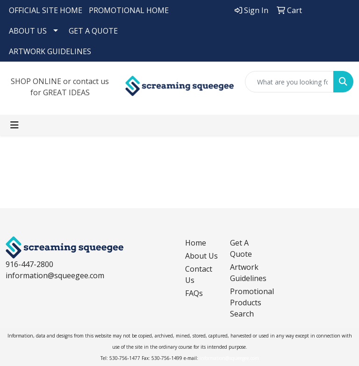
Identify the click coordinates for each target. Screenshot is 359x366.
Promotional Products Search (247, 302)
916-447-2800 (29, 264)
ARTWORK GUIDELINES (50, 51)
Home (195, 243)
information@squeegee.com (55, 275)
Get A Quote (241, 248)
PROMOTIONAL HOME (129, 10)
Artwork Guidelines (247, 272)
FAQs (194, 293)
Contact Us (198, 274)
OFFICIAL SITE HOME (45, 10)
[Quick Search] (289, 81)
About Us (201, 256)
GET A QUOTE (93, 31)
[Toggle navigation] (14, 125)
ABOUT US (28, 31)
